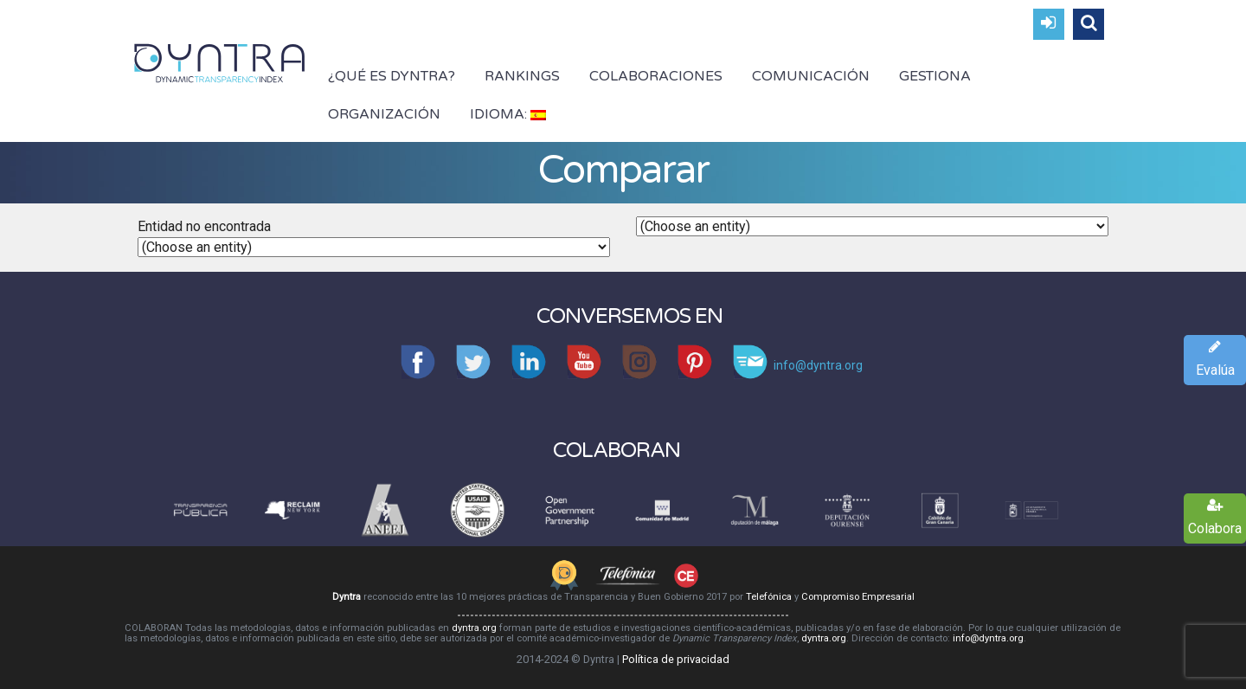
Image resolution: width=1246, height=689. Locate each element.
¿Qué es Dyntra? (391, 76)
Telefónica (769, 596)
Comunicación (811, 76)
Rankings (522, 76)
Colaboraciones (656, 76)
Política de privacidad (675, 659)
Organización (384, 114)
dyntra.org (474, 628)
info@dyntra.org (988, 638)
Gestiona (935, 76)
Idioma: (508, 114)
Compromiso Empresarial (858, 596)
